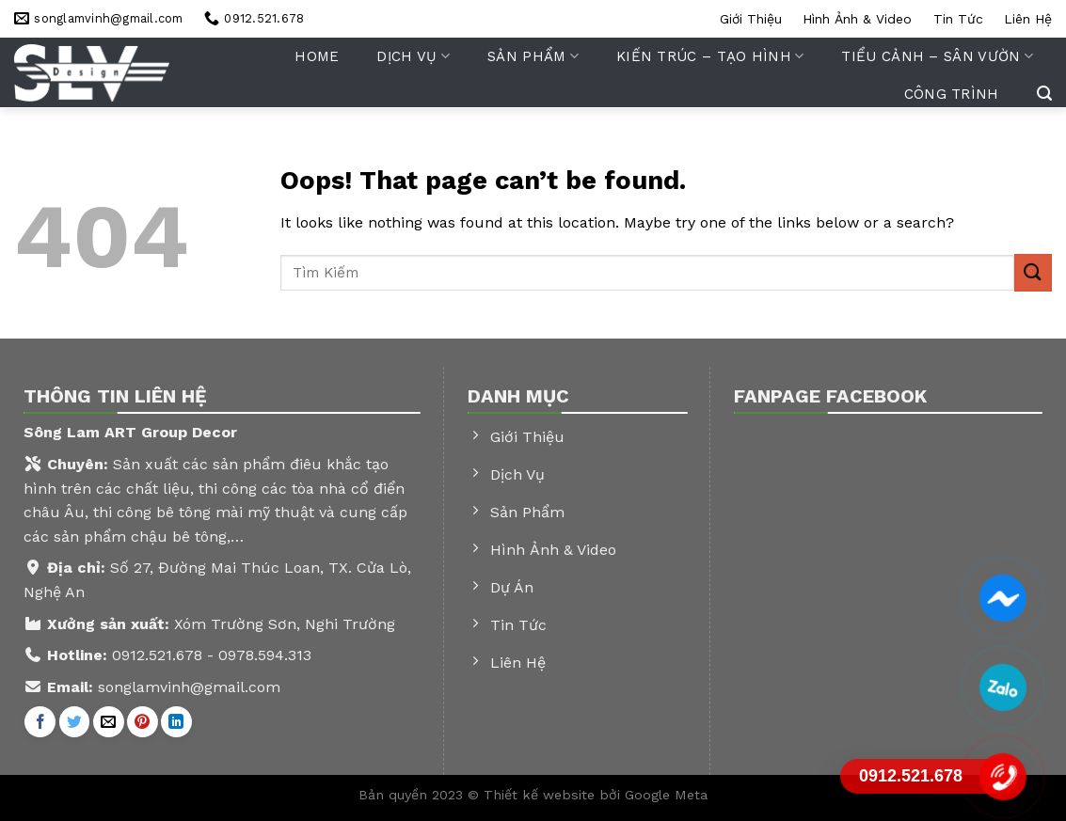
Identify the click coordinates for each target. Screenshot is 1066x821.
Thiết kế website (541, 794)
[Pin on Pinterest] (142, 721)
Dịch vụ (413, 56)
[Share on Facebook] (40, 721)
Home (316, 56)
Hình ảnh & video (857, 18)
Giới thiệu (751, 18)
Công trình (951, 94)
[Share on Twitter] (74, 721)
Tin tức (958, 18)
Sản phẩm (533, 56)
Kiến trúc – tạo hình (710, 56)
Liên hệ (1028, 18)
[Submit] (1033, 272)
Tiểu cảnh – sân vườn (937, 56)
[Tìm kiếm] (1044, 93)
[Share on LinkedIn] (176, 721)
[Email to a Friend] (108, 721)
